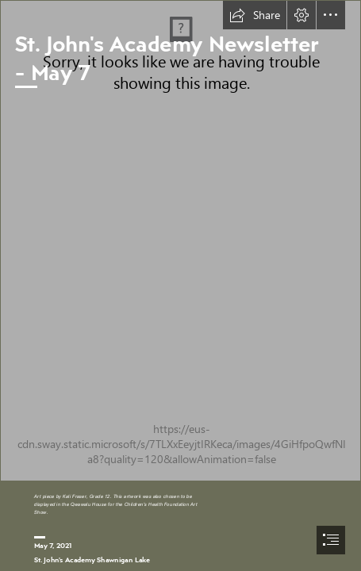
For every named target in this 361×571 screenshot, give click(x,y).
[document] (180, 285)
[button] (254, 15)
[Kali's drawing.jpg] (180, 240)
